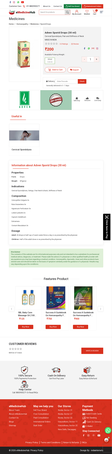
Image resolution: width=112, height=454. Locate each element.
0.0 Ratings (64, 44)
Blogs (11, 421)
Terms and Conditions (51, 442)
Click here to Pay (106, 227)
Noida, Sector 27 (65, 414)
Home (11, 24)
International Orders (41, 421)
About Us (46, 6)
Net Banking (89, 417)
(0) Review (75, 44)
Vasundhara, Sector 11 (68, 421)
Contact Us (57, 6)
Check (82, 81)
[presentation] (11, 309)
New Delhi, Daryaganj (67, 429)
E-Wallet (87, 426)
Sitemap (12, 425)
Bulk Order (37, 425)
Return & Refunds (71, 442)
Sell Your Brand (40, 410)
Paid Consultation (41, 417)
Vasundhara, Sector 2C (68, 425)
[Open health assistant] (106, 439)
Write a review (92, 350)
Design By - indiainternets (91, 450)
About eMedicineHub (18, 414)
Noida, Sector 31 (65, 410)
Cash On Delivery (91, 422)
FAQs (84, 442)
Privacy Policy (31, 442)
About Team (14, 410)
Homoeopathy (22, 24)
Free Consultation (41, 414)
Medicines (34, 24)
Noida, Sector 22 (65, 417)
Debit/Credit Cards (92, 414)
